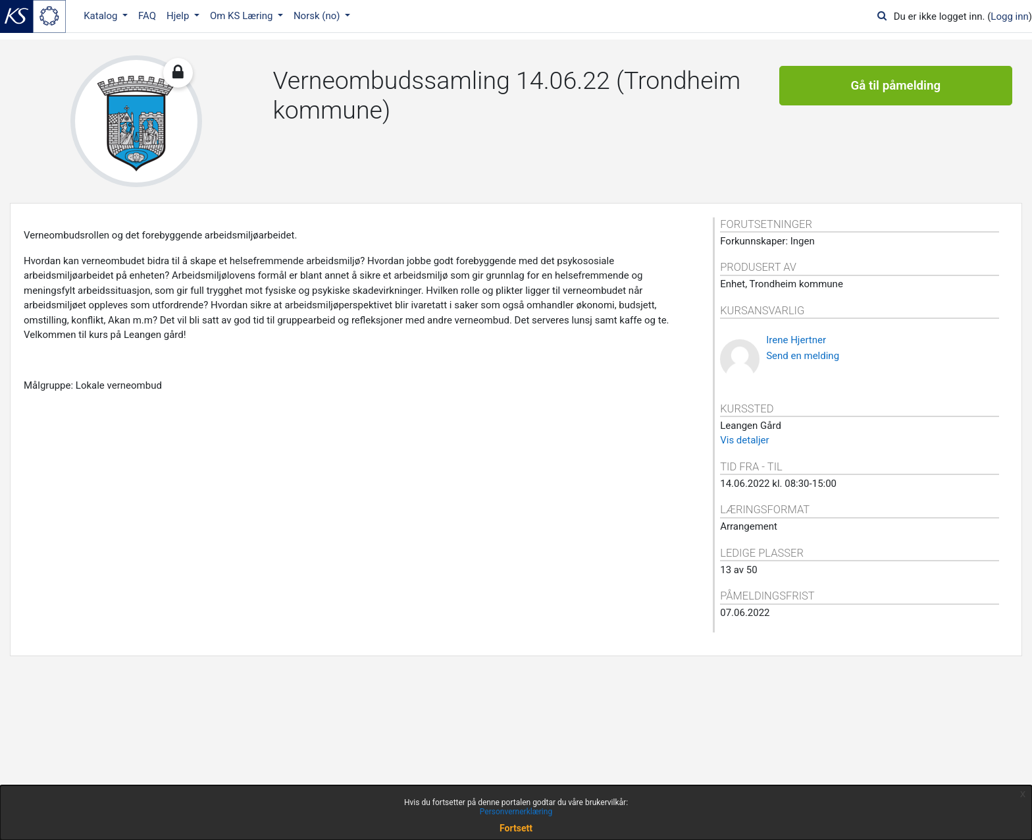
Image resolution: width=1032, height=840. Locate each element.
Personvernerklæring (516, 811)
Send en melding (802, 356)
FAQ (147, 16)
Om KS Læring (242, 16)
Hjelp (179, 16)
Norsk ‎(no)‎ (318, 16)
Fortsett (516, 828)
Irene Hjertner (796, 340)
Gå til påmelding (895, 85)
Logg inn (1009, 16)
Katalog (102, 16)
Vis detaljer (744, 440)
